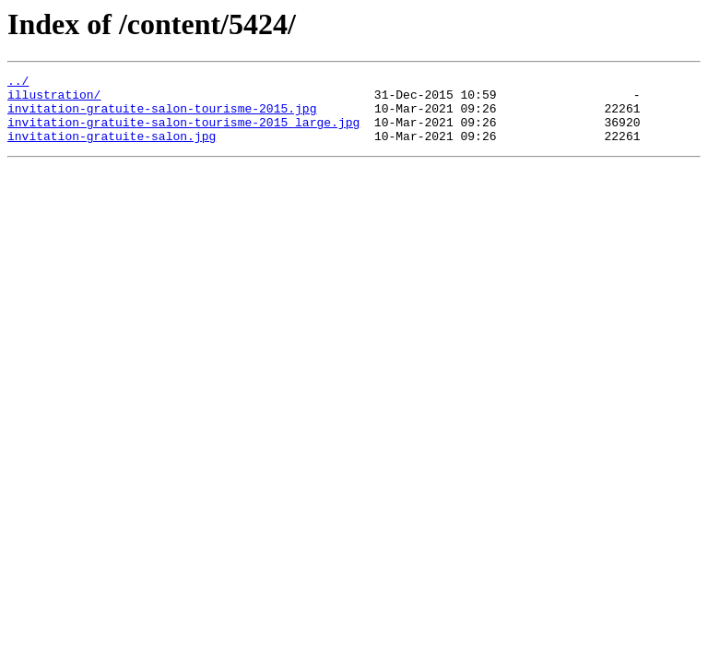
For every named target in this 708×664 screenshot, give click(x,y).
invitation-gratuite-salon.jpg (111, 149)
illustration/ (53, 99)
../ (18, 83)
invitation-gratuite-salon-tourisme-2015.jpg (161, 116)
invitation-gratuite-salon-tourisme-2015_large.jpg (183, 133)
